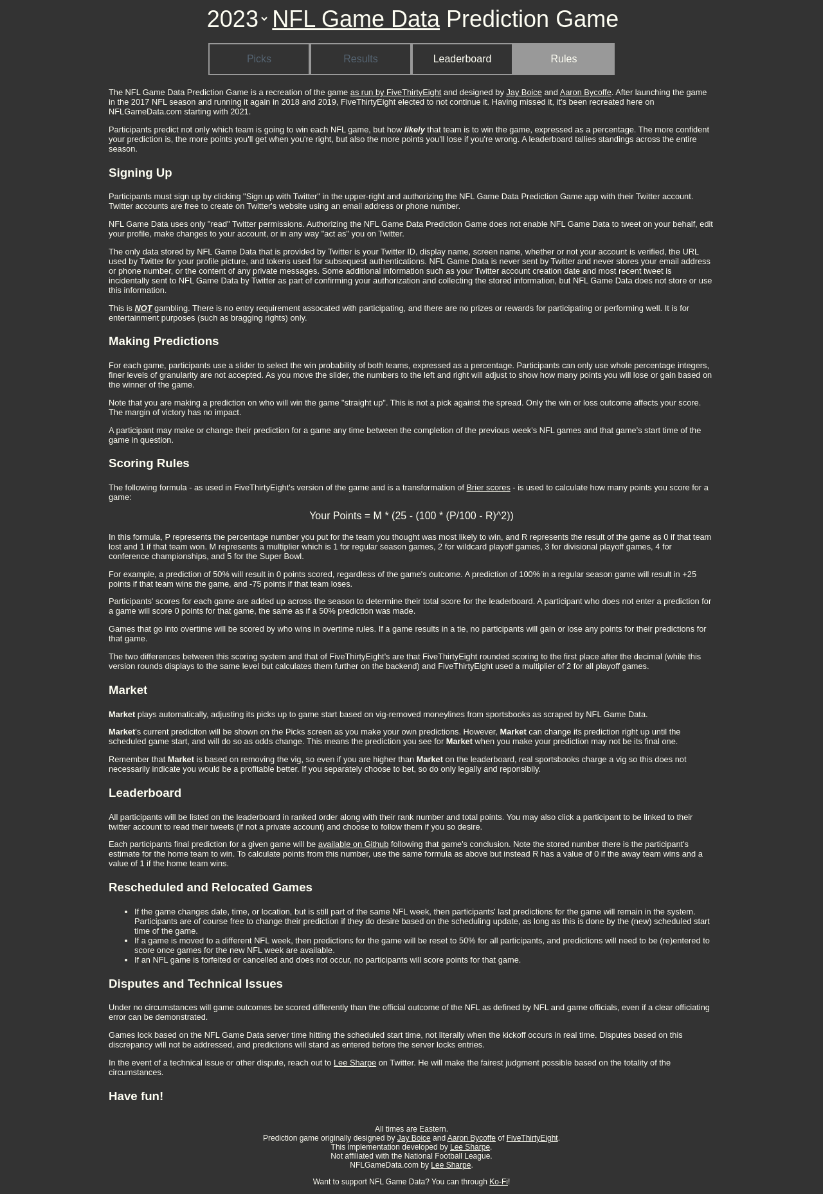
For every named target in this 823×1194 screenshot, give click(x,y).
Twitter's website (277, 206)
